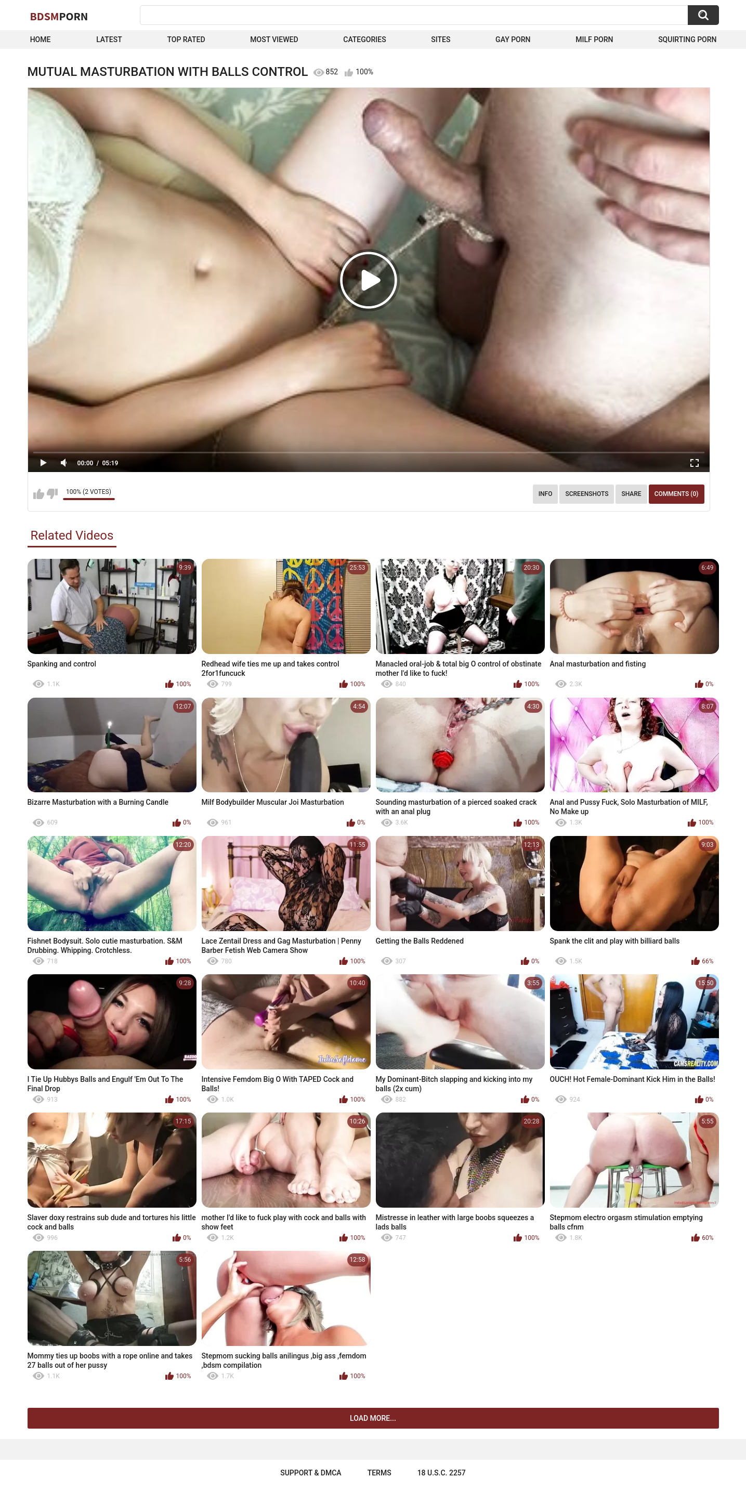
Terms (379, 1473)
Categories (364, 39)
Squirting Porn (687, 39)
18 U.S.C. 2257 (441, 1473)
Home (40, 39)
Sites (440, 39)
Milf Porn (594, 39)
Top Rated (186, 39)
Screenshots (586, 494)
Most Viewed (274, 39)
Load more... (373, 1418)
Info (546, 494)
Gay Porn (512, 39)
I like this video (38, 494)
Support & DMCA (310, 1473)
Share (631, 494)
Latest (109, 39)
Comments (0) (677, 494)
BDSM (59, 16)
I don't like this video (52, 494)
